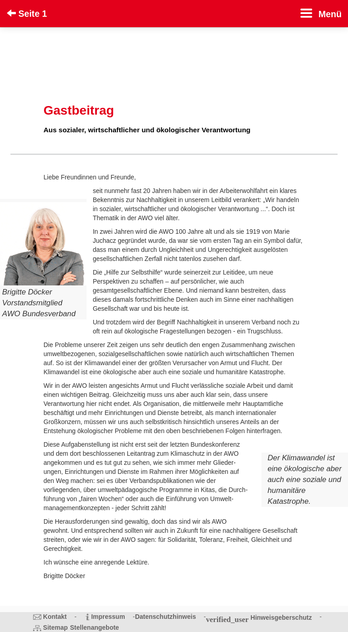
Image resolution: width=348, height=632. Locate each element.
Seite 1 (27, 14)
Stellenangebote (94, 627)
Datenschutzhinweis (165, 616)
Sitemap (55, 627)
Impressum (108, 616)
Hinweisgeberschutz (281, 617)
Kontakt (55, 616)
